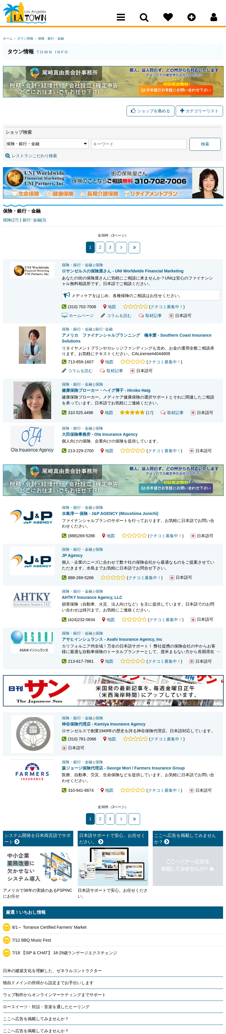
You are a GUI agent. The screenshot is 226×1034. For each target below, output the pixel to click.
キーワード (73, 144)
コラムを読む (116, 315)
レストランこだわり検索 (31, 156)
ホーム (8, 38)
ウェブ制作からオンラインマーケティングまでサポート (54, 994)
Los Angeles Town (28, 16)
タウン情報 (24, 38)
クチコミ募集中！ (166, 306)
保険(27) (11, 220)
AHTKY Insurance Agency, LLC (92, 597)
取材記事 (150, 315)
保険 (99, 265)
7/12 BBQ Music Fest (31, 939)
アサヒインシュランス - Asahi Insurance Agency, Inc (112, 639)
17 (149, 412)
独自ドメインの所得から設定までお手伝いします (48, 982)
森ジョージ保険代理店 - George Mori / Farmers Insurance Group (123, 768)
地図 (109, 306)
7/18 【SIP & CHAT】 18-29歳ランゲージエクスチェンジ (64, 952)
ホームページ (78, 315)
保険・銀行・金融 (48, 38)
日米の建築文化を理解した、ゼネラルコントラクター (52, 970)
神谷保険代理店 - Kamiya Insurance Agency (103, 724)
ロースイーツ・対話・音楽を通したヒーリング (46, 1006)
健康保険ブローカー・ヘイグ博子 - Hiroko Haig (106, 390)
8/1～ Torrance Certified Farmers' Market (49, 927)
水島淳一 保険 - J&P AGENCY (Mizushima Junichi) (110, 513)
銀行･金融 (104, 329)
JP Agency (72, 555)
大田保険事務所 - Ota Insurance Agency (100, 434)
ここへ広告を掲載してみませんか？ (36, 1018)
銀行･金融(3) (34, 220)
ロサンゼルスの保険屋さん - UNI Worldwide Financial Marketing (123, 271)
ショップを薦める (150, 111)
